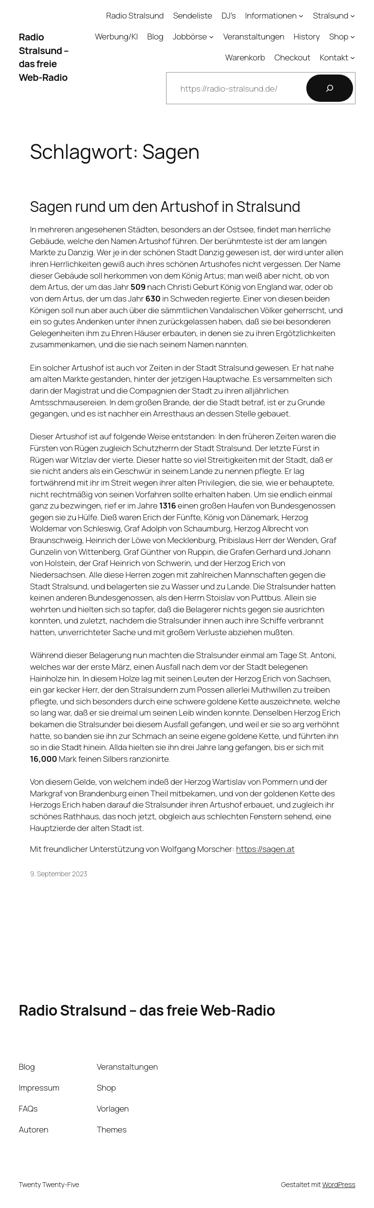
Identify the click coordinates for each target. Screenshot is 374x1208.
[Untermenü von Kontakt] (352, 57)
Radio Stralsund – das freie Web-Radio (44, 57)
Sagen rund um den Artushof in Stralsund (165, 206)
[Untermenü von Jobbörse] (211, 36)
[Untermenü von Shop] (352, 36)
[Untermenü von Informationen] (301, 15)
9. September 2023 (59, 873)
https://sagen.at (265, 848)
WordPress (338, 1184)
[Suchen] (329, 88)
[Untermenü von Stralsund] (352, 15)
